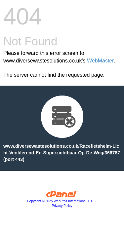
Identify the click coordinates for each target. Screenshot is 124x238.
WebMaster (100, 60)
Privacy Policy (62, 206)
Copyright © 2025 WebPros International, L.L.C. (62, 201)
